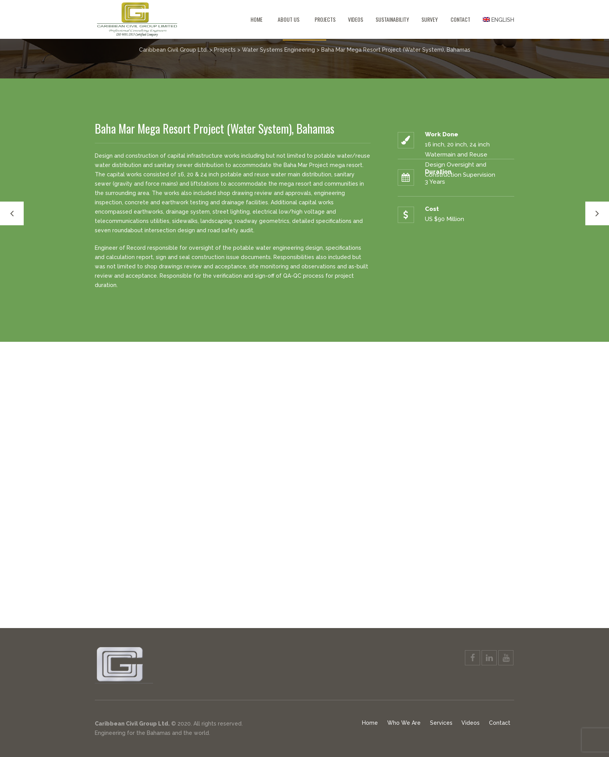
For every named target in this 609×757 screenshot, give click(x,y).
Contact (460, 19)
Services (441, 723)
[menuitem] (495, 19)
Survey (429, 19)
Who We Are (404, 723)
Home (257, 19)
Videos (355, 19)
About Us (288, 19)
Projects (325, 19)
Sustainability (392, 19)
